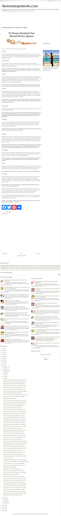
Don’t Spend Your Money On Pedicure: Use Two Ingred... (15, 426)
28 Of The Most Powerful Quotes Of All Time (12, 392)
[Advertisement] (19, 19)
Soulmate (33, 268)
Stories (27, 265)
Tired (48, 268)
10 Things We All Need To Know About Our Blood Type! (14, 379)
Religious (58, 267)
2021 (3, 358)
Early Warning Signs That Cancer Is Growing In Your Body (17, 294)
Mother (18, 267)
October (5, 369)
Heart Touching (38, 268)
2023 (3, 354)
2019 (3, 361)
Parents (58, 268)
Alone (51, 267)
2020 (3, 360)
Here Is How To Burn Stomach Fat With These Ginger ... (15, 478)
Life (33, 267)
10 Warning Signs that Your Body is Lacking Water (13, 476)
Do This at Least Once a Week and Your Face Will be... (14, 411)
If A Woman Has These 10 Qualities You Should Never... (15, 472)
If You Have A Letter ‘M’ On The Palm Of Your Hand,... (14, 418)
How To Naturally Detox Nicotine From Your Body (13, 482)
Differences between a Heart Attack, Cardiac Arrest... (14, 383)
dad (49, 268)
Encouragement (56, 265)
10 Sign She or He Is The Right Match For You (13, 469)
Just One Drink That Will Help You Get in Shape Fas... (14, 485)
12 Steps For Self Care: (8, 457)
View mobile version (21, 255)
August (5, 372)
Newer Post (4, 253)
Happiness (3, 267)
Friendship (3, 268)
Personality (29, 268)
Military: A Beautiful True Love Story (10, 474)
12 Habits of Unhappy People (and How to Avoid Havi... (14, 424)
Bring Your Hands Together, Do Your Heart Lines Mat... (14, 491)
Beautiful (31, 265)
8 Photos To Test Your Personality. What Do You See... (14, 465)
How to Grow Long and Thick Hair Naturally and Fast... (14, 409)
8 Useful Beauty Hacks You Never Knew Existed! (13, 431)
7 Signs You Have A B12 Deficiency (12, 300)
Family (35, 267)
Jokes (38, 265)
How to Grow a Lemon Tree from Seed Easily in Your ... (14, 437)
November (5, 367)
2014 (3, 508)
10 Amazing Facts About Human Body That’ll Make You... (15, 413)
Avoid (52, 268)
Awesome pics (10, 267)
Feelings (22, 268)
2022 (3, 356)
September (5, 370)
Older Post (38, 253)
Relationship (49, 265)
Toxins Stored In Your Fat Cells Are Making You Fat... (14, 454)
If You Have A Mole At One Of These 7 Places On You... (15, 400)
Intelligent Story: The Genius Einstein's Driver (12, 439)
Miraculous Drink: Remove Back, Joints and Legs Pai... (14, 435)
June (4, 376)
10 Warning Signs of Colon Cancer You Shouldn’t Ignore (16, 326)
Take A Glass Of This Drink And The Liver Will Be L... (14, 470)
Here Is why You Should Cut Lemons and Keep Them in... (15, 480)
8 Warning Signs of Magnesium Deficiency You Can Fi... (15, 430)
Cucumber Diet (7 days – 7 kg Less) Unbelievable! (13, 463)
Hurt (14, 268)
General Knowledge (20, 265)
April (4, 497)
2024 (3, 352)
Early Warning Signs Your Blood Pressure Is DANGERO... (15, 443)
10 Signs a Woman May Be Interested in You (12, 407)
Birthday (44, 268)
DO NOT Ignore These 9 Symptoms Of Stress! (13, 494)
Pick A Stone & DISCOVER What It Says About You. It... (15, 404)
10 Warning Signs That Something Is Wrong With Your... (15, 381)
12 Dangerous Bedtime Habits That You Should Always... (15, 459)
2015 (3, 507)
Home (21, 253)
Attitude (24, 267)
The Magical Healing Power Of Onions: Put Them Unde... (15, 456)
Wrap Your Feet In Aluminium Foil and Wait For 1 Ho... (14, 389)
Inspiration (42, 265)
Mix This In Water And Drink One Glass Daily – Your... (14, 452)
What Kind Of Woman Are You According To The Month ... (15, 385)
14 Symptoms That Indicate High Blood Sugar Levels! (14, 420)
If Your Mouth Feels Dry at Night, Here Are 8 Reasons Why (47, 337)
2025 (3, 350)
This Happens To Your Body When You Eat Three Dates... (15, 493)
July (4, 374)
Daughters (55, 268)
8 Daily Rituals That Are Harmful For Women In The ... (14, 387)
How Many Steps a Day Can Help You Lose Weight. (14, 422)
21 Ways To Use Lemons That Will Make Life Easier (14, 489)
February (5, 501)
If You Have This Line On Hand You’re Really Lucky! (14, 433)
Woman (27, 267)
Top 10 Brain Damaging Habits (9, 467)
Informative (39, 267)
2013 (3, 510)
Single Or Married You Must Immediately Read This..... (14, 444)
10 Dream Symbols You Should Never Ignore (12, 428)
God (21, 267)
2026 (3, 348)
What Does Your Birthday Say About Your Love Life (14, 415)
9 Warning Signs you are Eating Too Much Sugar (15, 306)
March (4, 499)
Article (6, 213)
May (4, 378)
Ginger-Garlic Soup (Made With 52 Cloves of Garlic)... (14, 417)
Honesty (6, 268)
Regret (2, 269)
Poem (25, 268)
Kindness (48, 267)
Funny (15, 267)
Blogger (46, 513)
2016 (3, 505)
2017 (3, 365)
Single (5, 269)
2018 (3, 363)
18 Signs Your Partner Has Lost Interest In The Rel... (14, 396)
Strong (30, 267)
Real (42, 268)
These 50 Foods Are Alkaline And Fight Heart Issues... (14, 448)
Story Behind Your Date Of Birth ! (10, 398)
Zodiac (43, 267)
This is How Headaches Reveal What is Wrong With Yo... (15, 402)
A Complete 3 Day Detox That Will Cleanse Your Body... (15, 487)
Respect (16, 268)
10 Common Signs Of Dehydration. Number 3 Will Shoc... (15, 441)
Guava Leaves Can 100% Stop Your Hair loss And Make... (15, 391)
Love (35, 265)
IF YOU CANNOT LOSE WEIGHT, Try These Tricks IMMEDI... (16, 461)
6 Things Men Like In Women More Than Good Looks (16, 312)
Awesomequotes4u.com (20, 6)
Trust (19, 268)
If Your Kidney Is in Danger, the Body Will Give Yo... (14, 405)
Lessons (54, 267)
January (5, 502)
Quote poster (5, 265)
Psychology (10, 268)
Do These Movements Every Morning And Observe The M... (15, 394)
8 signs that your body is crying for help (13, 339)
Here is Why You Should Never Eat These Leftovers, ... (14, 446)
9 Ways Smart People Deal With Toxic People (12, 450)
